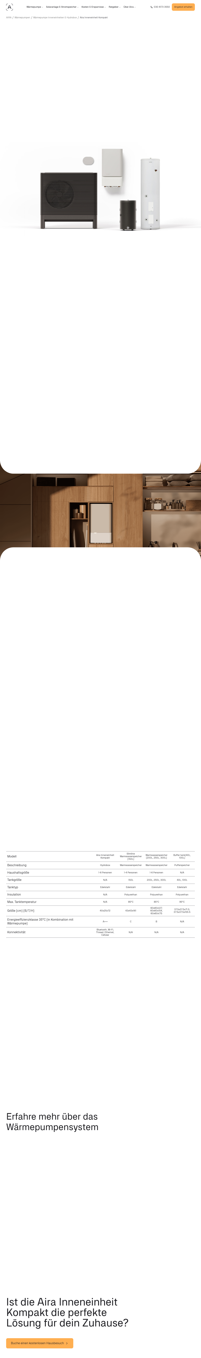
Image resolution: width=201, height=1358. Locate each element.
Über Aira (130, 7)
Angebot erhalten (183, 7)
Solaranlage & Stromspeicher (62, 7)
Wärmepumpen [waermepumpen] (22, 17)
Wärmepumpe (35, 7)
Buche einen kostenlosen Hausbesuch (39, 1343)
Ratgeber (115, 7)
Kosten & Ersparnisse (94, 7)
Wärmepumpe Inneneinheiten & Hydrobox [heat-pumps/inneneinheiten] (55, 17)
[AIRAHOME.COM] (9, 7)
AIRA (8, 17)
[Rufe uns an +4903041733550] (160, 7)
